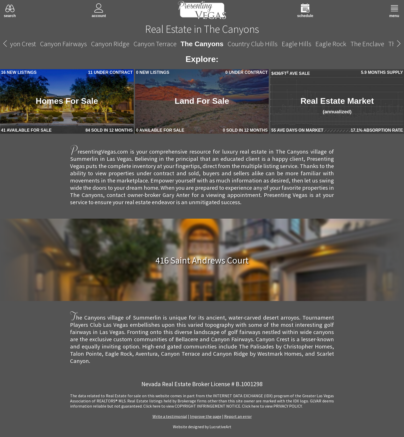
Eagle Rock (330, 43)
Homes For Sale (67, 101)
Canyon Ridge (110, 43)
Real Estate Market (337, 105)
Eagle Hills (296, 43)
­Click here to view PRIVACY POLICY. (272, 406)
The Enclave (367, 43)
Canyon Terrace (154, 43)
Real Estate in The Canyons (202, 29)
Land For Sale (202, 101)
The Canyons (202, 44)
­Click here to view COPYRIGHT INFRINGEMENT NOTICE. (192, 406)
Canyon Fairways (63, 43)
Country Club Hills (252, 43)
